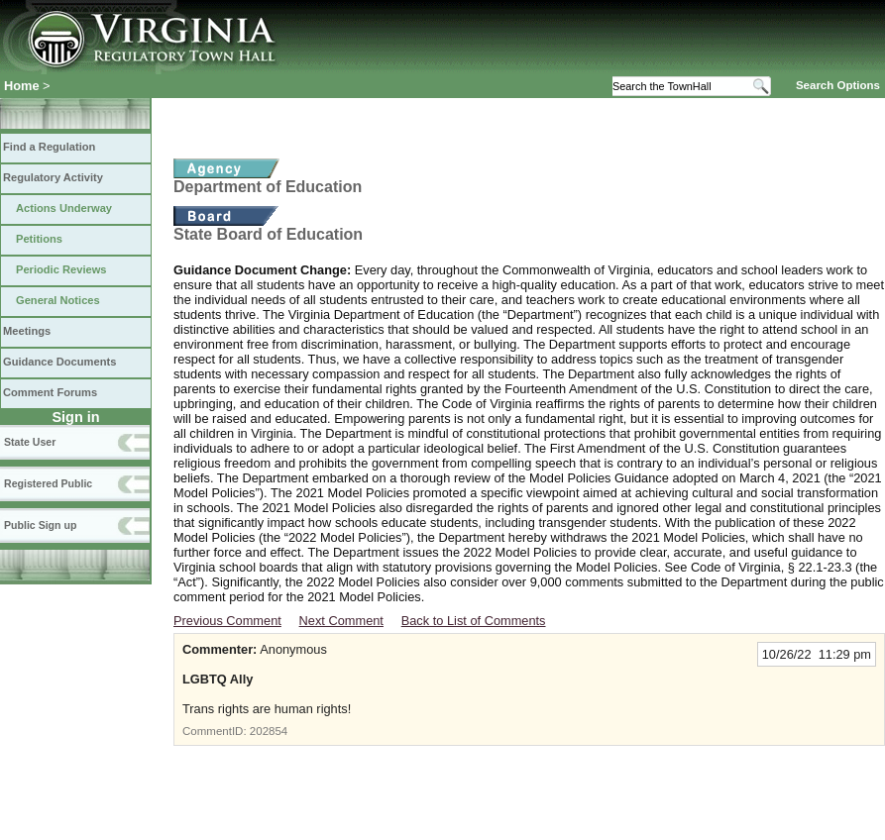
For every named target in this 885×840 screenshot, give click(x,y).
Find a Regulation (49, 147)
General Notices (58, 300)
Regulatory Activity (53, 177)
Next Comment (341, 620)
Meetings (27, 331)
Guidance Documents (59, 362)
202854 (268, 731)
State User (29, 442)
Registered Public (48, 483)
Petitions (39, 239)
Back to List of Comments (473, 620)
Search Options (838, 85)
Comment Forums (50, 392)
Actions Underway (64, 208)
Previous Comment (227, 620)
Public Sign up (40, 525)
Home (22, 85)
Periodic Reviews (61, 269)
